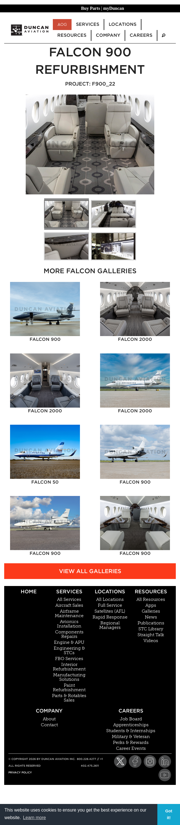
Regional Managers (110, 625)
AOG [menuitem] (62, 24)
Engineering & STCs (69, 650)
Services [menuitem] (87, 24)
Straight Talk (151, 635)
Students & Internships (130, 731)
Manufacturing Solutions (69, 677)
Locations (110, 591)
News (151, 617)
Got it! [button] (168, 814)
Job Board (131, 719)
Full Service (110, 605)
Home (29, 591)
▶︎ (150, 144)
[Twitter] (120, 761)
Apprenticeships (131, 725)
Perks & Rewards (131, 742)
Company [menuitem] (108, 35)
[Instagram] (150, 761)
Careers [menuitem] (141, 35)
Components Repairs (69, 634)
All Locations (110, 599)
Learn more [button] (34, 817)
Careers (131, 711)
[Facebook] (135, 761)
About (49, 719)
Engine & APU (69, 642)
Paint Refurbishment (69, 687)
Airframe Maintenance (69, 613)
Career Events (131, 748)
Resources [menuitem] (71, 35)
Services (69, 591)
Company (49, 711)
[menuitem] (163, 35)
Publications (151, 623)
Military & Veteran (131, 736)
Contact (49, 725)
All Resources (150, 599)
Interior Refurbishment (69, 666)
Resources (151, 591)
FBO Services (69, 658)
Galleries (151, 611)
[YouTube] (164, 775)
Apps (150, 605)
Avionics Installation (69, 623)
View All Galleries (90, 571)
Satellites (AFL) (109, 611)
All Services (69, 599)
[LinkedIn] (164, 761)
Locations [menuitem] (122, 24)
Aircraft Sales (69, 605)
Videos (150, 640)
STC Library (150, 629)
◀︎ (34, 144)
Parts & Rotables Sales (69, 697)
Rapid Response (110, 617)
